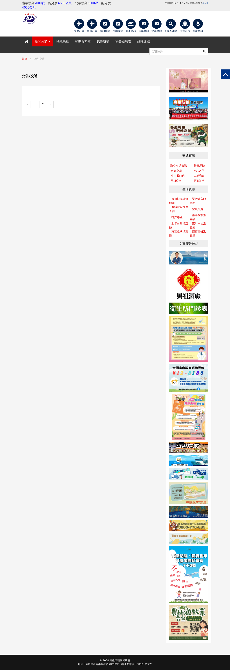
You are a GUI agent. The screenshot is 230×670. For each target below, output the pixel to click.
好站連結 (143, 41)
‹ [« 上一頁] (27, 104)
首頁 (24, 58)
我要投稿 (103, 41)
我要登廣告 (123, 41)
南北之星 (199, 171)
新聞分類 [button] (42, 41)
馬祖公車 (176, 181)
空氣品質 (197, 209)
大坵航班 (199, 176)
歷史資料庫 (83, 41)
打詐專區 (177, 217)
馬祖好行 (199, 181)
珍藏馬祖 (62, 41)
